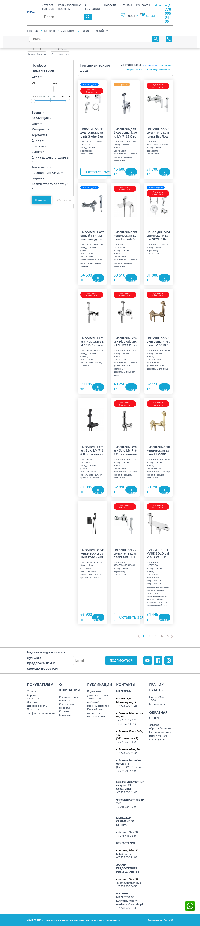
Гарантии (33, 698)
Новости (110, 5)
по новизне (150, 65)
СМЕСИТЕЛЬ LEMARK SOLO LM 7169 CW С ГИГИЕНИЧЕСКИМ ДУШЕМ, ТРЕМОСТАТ (158, 553)
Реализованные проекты (69, 5)
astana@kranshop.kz (129, 882)
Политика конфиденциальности (41, 711)
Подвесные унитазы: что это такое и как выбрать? (97, 697)
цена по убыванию (157, 69)
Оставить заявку (101, 171)
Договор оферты (37, 706)
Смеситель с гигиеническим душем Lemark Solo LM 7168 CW (125, 235)
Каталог (49, 30)
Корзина (150, 15)
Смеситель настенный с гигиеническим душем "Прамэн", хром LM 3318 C (92, 235)
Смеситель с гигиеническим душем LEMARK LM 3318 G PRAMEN (158, 450)
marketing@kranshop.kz (130, 904)
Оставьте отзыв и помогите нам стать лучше (160, 735)
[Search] (64, 17)
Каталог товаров (48, 5)
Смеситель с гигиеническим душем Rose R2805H (92, 553)
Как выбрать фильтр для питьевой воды (96, 713)
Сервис (31, 695)
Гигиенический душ (96, 30)
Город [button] (131, 15)
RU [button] (156, 5)
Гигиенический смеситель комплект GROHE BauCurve (125, 553)
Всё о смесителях (98, 706)
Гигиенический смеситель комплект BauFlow (158, 132)
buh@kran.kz (124, 854)
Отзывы (126, 5)
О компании (92, 5)
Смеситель (68, 30)
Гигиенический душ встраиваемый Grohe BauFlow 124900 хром (91, 132)
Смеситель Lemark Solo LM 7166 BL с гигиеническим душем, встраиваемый (92, 450)
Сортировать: (131, 65)
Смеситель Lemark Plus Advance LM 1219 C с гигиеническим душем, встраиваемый (125, 341)
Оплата (31, 691)
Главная (33, 30)
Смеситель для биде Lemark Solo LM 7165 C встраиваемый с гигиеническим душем (125, 132)
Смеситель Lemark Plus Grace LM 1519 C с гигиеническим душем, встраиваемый (92, 341)
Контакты (143, 5)
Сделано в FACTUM (160, 920)
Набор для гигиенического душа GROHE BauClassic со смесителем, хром (158, 235)
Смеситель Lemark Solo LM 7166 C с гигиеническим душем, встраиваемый (125, 450)
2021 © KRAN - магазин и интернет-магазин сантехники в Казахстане (73, 920)
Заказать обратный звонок (160, 726)
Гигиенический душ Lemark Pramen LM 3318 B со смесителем (158, 341)
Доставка (32, 702)
